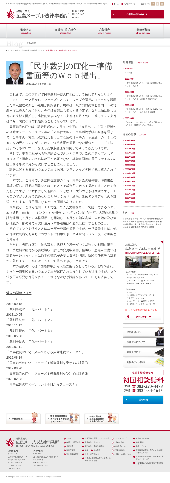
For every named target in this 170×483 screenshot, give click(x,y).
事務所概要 (70, 450)
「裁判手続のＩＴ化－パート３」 (30, 330)
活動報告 (69, 446)
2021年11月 (130, 140)
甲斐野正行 (127, 219)
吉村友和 (126, 221)
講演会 (152, 227)
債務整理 (144, 227)
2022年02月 (130, 153)
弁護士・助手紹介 (73, 442)
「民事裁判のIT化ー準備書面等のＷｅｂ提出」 (61, 50)
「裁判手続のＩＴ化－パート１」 (30, 309)
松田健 (133, 221)
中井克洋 (143, 219)
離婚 (151, 224)
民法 (153, 221)
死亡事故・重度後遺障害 (94, 446)
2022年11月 (130, 177)
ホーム (116, 4)
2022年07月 (130, 169)
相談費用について (121, 446)
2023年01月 (130, 181)
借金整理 (97, 450)
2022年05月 (130, 165)
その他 (135, 219)
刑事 (157, 221)
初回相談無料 (119, 450)
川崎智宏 (151, 219)
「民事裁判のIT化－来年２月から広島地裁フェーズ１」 (45, 352)
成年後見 (126, 227)
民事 (143, 224)
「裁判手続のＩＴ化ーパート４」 (30, 341)
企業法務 (157, 224)
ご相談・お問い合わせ (123, 454)
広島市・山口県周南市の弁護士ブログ (28, 50)
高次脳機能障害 (72, 454)
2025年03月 (130, 202)
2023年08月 (130, 194)
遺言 (147, 224)
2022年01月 (130, 149)
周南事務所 (135, 227)
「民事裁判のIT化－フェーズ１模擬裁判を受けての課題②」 (48, 373)
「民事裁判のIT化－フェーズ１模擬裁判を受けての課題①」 (48, 363)
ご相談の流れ (119, 442)
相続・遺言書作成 (92, 454)
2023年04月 (130, 190)
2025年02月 (130, 198)
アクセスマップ (129, 4)
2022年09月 (130, 173)
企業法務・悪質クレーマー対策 (97, 438)
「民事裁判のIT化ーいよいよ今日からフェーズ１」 (42, 384)
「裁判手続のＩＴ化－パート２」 (30, 320)
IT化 (138, 224)
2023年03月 (130, 186)
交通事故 (141, 221)
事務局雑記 (140, 442)
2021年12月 (130, 145)
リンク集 (128, 73)
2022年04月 (130, 161)
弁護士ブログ (141, 446)
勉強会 (148, 221)
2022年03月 (130, 157)
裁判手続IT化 (130, 224)
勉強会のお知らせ (143, 438)
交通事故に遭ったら (92, 442)
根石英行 (159, 219)
